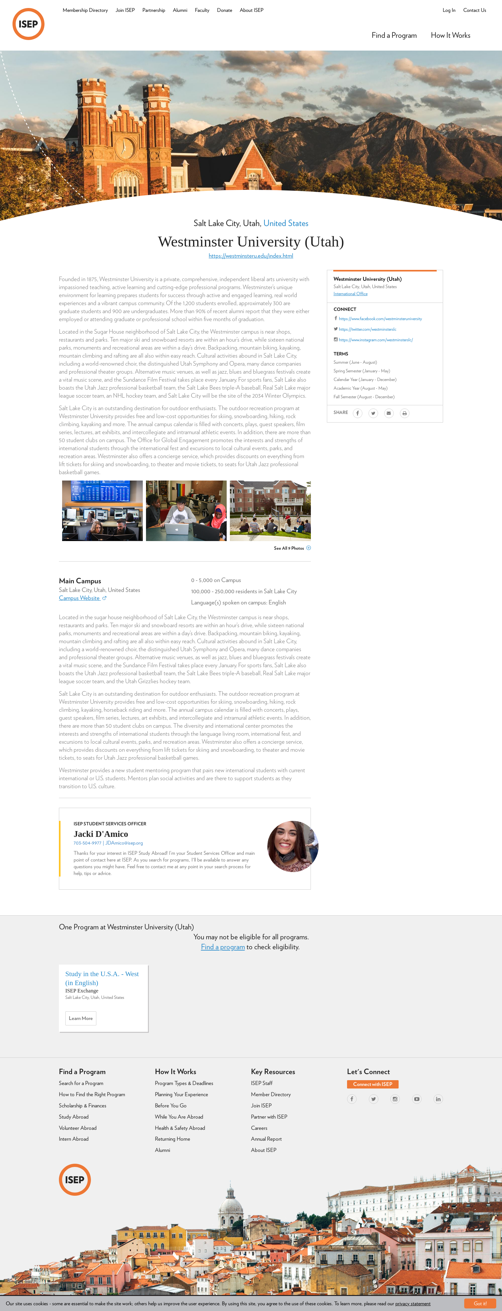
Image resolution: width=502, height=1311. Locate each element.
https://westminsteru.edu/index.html (251, 255)
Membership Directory (85, 10)
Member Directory (271, 1094)
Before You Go (171, 1105)
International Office (351, 293)
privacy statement (413, 1303)
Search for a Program (81, 1083)
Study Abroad (74, 1116)
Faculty (202, 10)
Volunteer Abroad (78, 1128)
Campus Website (82, 598)
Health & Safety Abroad (180, 1128)
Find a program (223, 946)
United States (285, 223)
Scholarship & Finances (82, 1105)
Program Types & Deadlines (184, 1083)
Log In (449, 10)
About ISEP (251, 10)
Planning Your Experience (181, 1094)
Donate (224, 10)
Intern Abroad (74, 1139)
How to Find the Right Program (92, 1094)
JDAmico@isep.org (124, 843)
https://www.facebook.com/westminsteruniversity (380, 318)
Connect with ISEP (373, 1084)
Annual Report (266, 1139)
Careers (259, 1128)
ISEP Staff (261, 1083)
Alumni (180, 10)
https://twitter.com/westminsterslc (367, 329)
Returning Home (172, 1139)
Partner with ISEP (269, 1116)
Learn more (82, 1020)
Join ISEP (125, 10)
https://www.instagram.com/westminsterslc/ (376, 339)
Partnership (153, 10)
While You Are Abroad (179, 1116)
